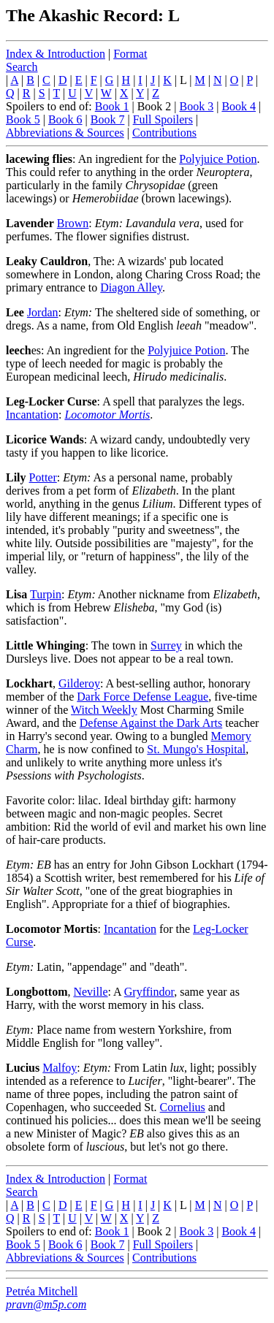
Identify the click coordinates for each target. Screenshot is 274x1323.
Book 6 (65, 119)
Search (22, 67)
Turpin (45, 594)
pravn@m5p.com (46, 1304)
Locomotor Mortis (107, 414)
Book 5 (23, 119)
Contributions (164, 132)
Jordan (42, 312)
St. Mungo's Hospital (196, 749)
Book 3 (197, 106)
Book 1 (112, 106)
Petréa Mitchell (41, 1291)
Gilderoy (79, 683)
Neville (90, 991)
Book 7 (108, 119)
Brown (73, 223)
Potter (43, 477)
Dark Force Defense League (142, 696)
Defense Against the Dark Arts (151, 723)
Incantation (32, 414)
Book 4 (238, 106)
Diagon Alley (131, 287)
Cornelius (182, 1107)
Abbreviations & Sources (65, 132)
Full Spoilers (163, 119)
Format (130, 53)
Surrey (166, 645)
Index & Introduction (55, 53)
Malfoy (59, 1067)
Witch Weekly (104, 710)
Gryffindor (149, 991)
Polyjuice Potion (217, 159)
